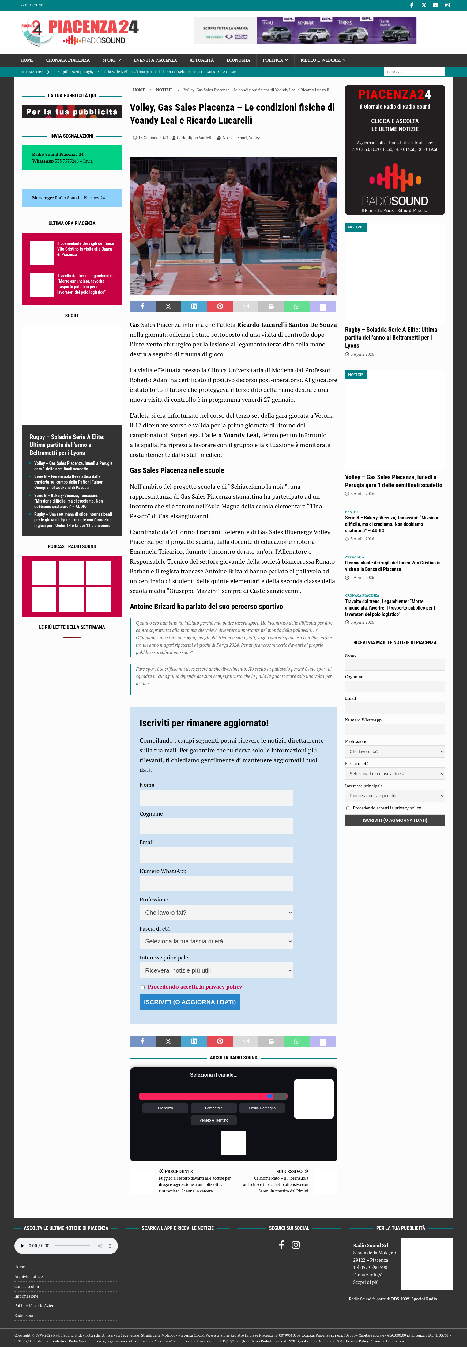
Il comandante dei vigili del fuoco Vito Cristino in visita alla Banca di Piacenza (85, 249)
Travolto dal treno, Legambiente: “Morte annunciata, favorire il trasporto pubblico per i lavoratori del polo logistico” (390, 608)
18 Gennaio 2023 (153, 137)
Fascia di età (155, 928)
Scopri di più (366, 1282)
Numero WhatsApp (163, 870)
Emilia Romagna (262, 1108)
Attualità (202, 60)
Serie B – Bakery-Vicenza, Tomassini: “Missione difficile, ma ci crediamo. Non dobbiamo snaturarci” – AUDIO (68, 501)
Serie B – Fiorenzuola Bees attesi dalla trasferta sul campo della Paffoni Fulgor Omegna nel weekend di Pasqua (68, 482)
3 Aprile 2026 (362, 354)
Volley (254, 137)
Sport (109, 60)
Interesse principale (164, 957)
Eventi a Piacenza (155, 60)
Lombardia (214, 1108)
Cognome (151, 813)
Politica (273, 60)
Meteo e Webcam (321, 60)
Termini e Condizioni (387, 1341)
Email (147, 842)
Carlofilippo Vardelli (195, 137)
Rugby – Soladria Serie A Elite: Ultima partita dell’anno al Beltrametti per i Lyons (67, 445)
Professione (154, 899)
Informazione (26, 1296)
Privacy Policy (357, 1341)
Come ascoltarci (28, 1286)
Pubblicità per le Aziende (36, 1305)
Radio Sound (32, 5)
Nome (147, 784)
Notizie (229, 137)
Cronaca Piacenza (68, 60)
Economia (238, 60)
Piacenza (165, 1108)
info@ (375, 1275)
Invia (88, 161)
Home (27, 60)
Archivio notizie (28, 1276)
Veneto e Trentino (213, 1120)
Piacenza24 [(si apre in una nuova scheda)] (94, 198)
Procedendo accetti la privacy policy (195, 986)
